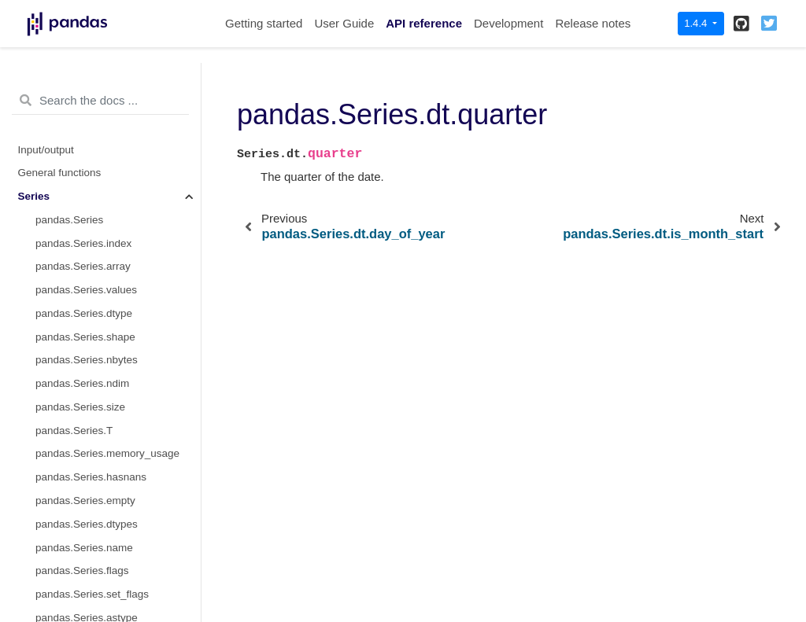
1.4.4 (697, 23)
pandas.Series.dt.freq (85, 457)
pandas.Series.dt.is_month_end (110, 247)
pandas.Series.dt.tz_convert (101, 574)
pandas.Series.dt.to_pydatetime (110, 528)
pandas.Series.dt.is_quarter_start (113, 270)
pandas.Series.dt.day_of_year (105, 176)
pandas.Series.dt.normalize (100, 598)
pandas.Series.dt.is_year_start (107, 317)
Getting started (263, 23)
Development (508, 23)
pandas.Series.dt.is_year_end (105, 341)
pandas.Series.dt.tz (81, 434)
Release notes (592, 23)
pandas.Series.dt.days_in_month (112, 411)
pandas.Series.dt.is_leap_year (107, 364)
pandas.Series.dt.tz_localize (101, 551)
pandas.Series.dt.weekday (97, 130)
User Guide (344, 23)
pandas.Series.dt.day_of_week (108, 106)
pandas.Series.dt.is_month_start (111, 224)
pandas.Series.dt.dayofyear (100, 153)
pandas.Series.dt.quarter (97, 200)
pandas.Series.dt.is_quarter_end (112, 294)
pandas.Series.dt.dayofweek (102, 83)
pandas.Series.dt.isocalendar (103, 481)
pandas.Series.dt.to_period (98, 504)
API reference (424, 23)
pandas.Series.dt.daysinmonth (107, 387)
